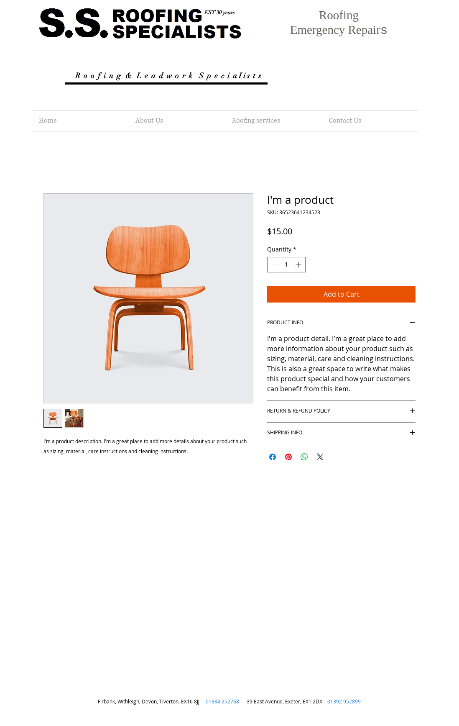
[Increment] (299, 264)
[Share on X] (320, 457)
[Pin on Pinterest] (288, 457)
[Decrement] (273, 264)
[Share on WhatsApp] (304, 457)
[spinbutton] (286, 264)
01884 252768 (223, 701)
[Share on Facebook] (273, 457)
